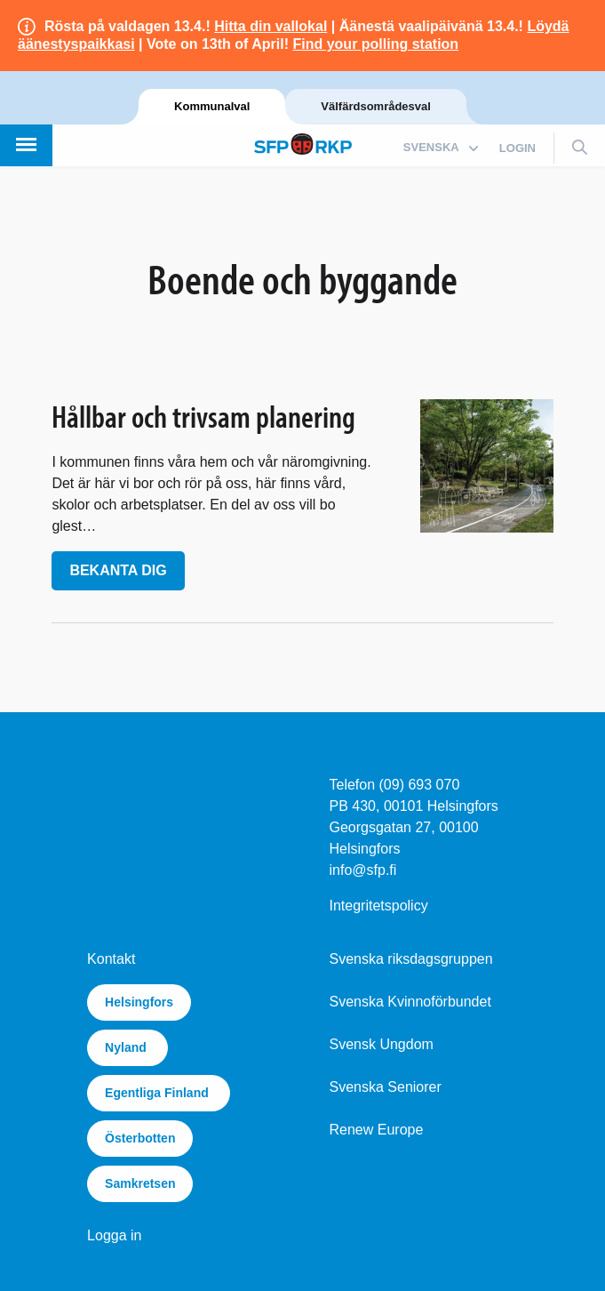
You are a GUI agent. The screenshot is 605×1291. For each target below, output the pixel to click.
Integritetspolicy (379, 905)
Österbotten (140, 1138)
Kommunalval (212, 106)
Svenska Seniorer (386, 1087)
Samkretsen (140, 1183)
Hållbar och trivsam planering (203, 416)
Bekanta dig (117, 570)
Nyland (127, 1047)
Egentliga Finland (158, 1093)
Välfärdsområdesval (376, 106)
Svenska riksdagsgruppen (411, 958)
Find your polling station (375, 44)
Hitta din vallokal (270, 26)
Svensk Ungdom (382, 1044)
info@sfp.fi (363, 870)
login (517, 148)
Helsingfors (139, 1002)
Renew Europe (377, 1129)
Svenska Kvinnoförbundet (410, 1001)
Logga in (114, 1235)
